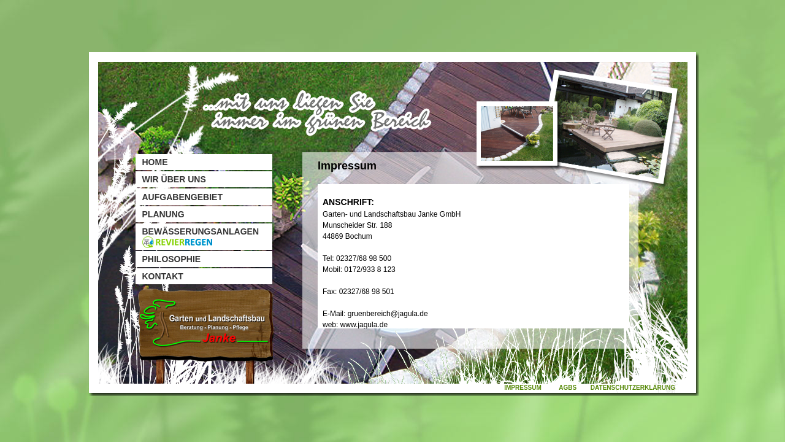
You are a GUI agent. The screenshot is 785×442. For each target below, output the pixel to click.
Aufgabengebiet (182, 197)
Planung (163, 214)
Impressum (523, 387)
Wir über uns (174, 179)
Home (155, 162)
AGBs (567, 387)
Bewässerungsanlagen (200, 237)
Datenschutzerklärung (633, 387)
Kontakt (162, 276)
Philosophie (171, 259)
